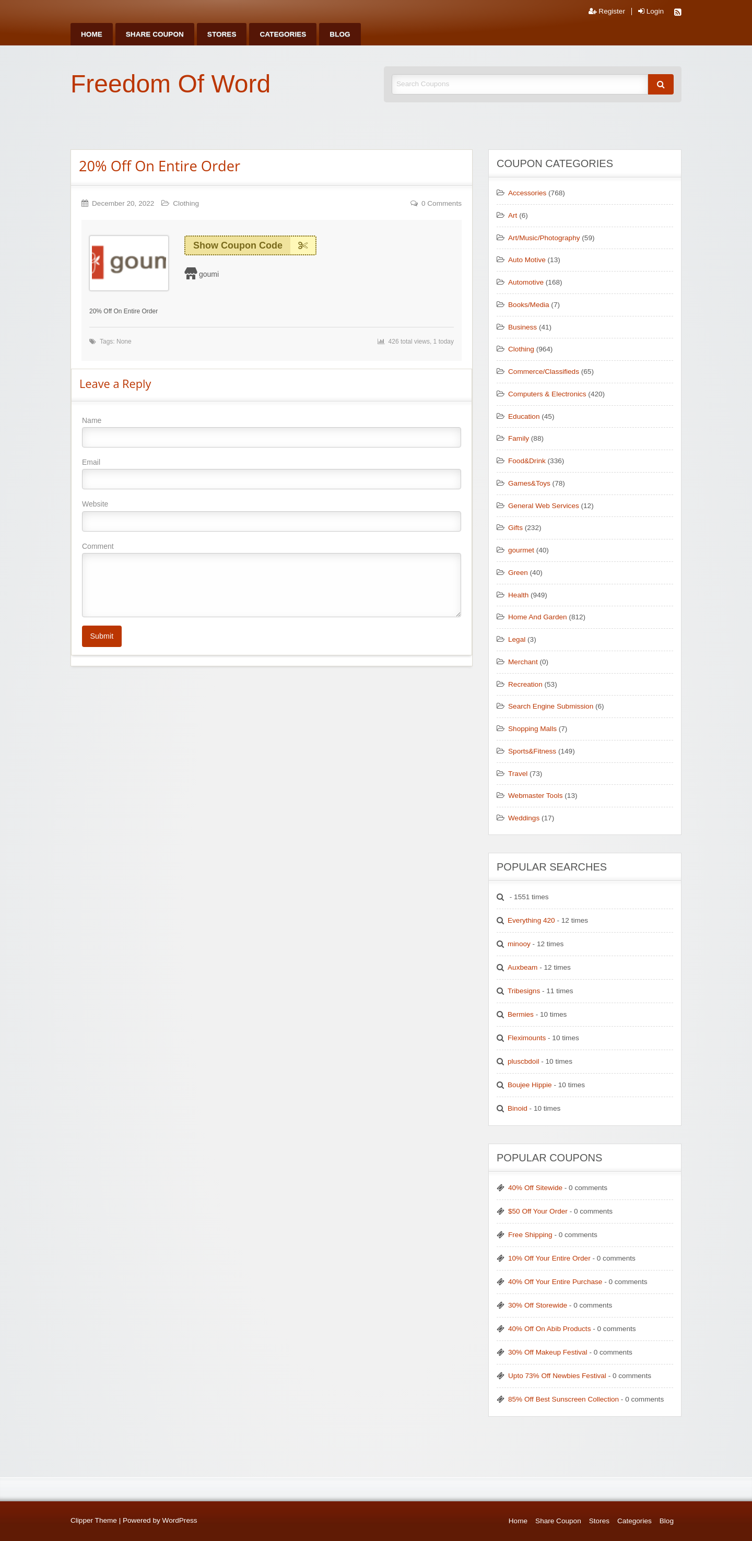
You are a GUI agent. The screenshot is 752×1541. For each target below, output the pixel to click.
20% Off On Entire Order (159, 165)
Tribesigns (524, 991)
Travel (517, 774)
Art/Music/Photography (544, 238)
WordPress (179, 1520)
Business (522, 327)
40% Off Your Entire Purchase (555, 1282)
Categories (283, 34)
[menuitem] (91, 34)
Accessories (527, 193)
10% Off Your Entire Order (549, 1258)
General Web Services (543, 506)
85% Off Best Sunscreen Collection (563, 1399)
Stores (222, 34)
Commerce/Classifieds (543, 371)
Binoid (517, 1108)
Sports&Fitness (532, 751)
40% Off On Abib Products (549, 1329)
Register (607, 11)
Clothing (186, 203)
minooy (519, 944)
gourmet (521, 550)
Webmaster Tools (535, 795)
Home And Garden (537, 617)
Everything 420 (531, 920)
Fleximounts (527, 1038)
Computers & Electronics (547, 394)
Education (523, 416)
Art (512, 215)
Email (271, 473)
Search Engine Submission (550, 706)
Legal (516, 639)
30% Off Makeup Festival (548, 1352)
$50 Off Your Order (538, 1211)
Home (91, 34)
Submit (101, 636)
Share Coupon (155, 34)
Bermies (521, 1014)
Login (651, 11)
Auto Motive (527, 260)
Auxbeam (522, 967)
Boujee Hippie (530, 1085)
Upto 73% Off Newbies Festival (557, 1376)
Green (518, 573)
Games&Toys (529, 483)
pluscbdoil (523, 1061)
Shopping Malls (532, 729)
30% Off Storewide (537, 1305)
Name (271, 432)
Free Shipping (530, 1235)
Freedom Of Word (170, 84)
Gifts (515, 528)
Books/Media (528, 305)
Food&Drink (527, 461)
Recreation (525, 684)
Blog (340, 34)
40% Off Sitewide (535, 1188)
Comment (271, 579)
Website (271, 515)
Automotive (526, 282)
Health (518, 595)
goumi (209, 274)
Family (518, 438)
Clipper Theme (93, 1520)
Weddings (523, 818)
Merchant (523, 662)
